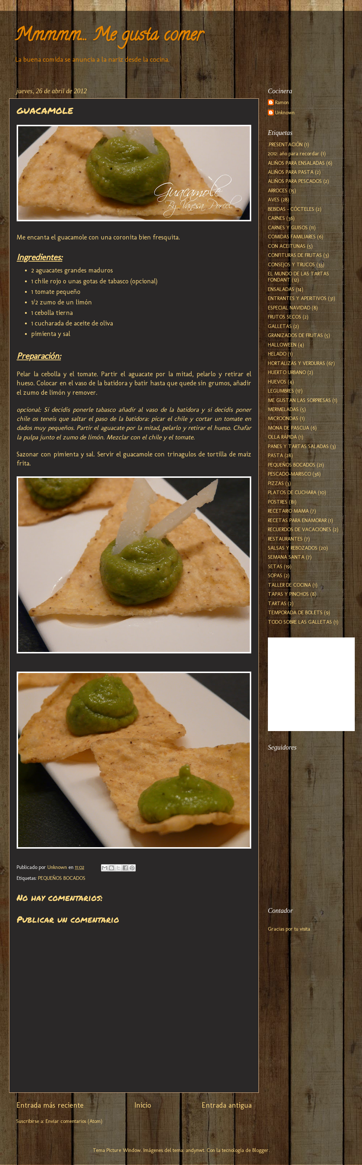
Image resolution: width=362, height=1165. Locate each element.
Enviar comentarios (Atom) (74, 1121)
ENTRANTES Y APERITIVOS (297, 298)
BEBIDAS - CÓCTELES (291, 209)
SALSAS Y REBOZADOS (292, 548)
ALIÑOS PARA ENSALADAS (296, 163)
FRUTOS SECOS (284, 316)
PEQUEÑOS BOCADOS (61, 878)
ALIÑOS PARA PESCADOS (295, 181)
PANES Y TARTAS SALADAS (298, 446)
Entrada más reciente (50, 1105)
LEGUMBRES (281, 390)
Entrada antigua (227, 1105)
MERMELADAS (283, 409)
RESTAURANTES (285, 539)
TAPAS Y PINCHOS (288, 594)
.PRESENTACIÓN (285, 144)
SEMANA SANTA (286, 557)
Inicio (142, 1105)
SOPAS (275, 575)
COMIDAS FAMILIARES (292, 236)
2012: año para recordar (293, 153)
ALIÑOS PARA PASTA (290, 172)
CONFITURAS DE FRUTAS (295, 255)
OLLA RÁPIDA (282, 437)
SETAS (275, 566)
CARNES (276, 218)
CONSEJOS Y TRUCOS (291, 264)
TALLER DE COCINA (289, 585)
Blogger (260, 1150)
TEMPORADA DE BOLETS (295, 612)
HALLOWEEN (282, 344)
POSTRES (277, 502)
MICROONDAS (283, 418)
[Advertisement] (304, 858)
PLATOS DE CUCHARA (292, 492)
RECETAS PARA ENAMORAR (297, 520)
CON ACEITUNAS (287, 246)
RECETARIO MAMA (288, 511)
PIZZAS (276, 483)
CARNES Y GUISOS (288, 227)
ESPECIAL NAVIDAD (289, 307)
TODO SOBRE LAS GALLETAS (300, 622)
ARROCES (277, 190)
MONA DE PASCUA (288, 427)
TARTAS (277, 603)
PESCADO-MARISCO (289, 474)
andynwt (195, 1150)
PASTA (275, 455)
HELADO (277, 353)
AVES (273, 199)
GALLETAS (280, 326)
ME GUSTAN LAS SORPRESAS (299, 400)
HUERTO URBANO (287, 372)
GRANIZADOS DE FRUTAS (295, 335)
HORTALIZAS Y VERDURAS (296, 363)
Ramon (282, 102)
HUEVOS (277, 381)
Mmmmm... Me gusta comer (108, 36)
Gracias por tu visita (289, 929)
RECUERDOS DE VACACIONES (299, 529)
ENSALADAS (281, 289)
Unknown (285, 113)
